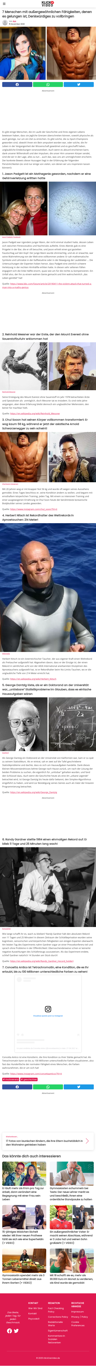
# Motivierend (11, 1079)
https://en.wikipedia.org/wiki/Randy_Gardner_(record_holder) (41, 961)
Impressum (77, 1311)
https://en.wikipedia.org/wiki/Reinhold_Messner (35, 413)
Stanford (5, 753)
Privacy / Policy (79, 1316)
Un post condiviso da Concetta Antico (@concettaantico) (38, 1048)
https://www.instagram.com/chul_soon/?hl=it (33, 509)
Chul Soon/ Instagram (10, 484)
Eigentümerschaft (58, 1330)
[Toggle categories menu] (4, 3)
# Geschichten (29, 1079)
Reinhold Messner (8, 392)
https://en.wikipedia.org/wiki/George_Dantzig (33, 792)
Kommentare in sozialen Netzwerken (56, 1339)
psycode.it (33, 1318)
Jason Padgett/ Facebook (11, 237)
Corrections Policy (58, 1316)
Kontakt (32, 1313)
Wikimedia (6, 653)
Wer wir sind (35, 1308)
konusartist (6, 928)
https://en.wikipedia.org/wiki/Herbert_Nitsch (33, 678)
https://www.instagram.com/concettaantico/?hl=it (36, 1073)
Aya (14, 21)
